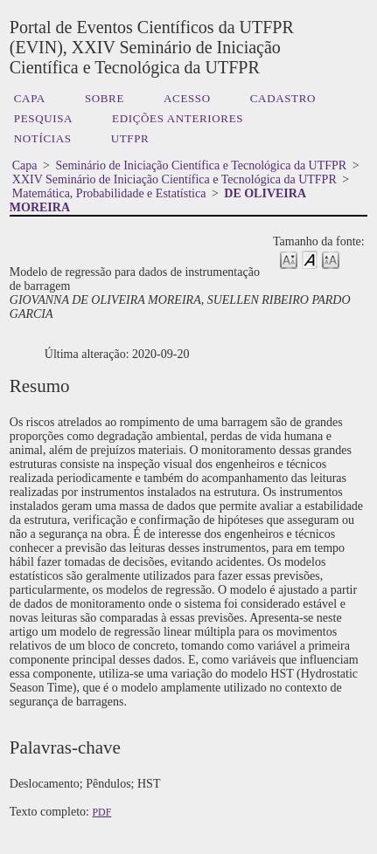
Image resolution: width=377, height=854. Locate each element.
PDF (101, 812)
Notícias (43, 138)
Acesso (187, 98)
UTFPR (130, 138)
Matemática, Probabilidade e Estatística (109, 193)
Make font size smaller (288, 259)
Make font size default (309, 259)
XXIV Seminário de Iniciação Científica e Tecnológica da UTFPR (174, 179)
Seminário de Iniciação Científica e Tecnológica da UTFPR (200, 165)
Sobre (104, 98)
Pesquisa (43, 118)
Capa (29, 98)
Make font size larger (330, 259)
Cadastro (283, 98)
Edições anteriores (177, 118)
